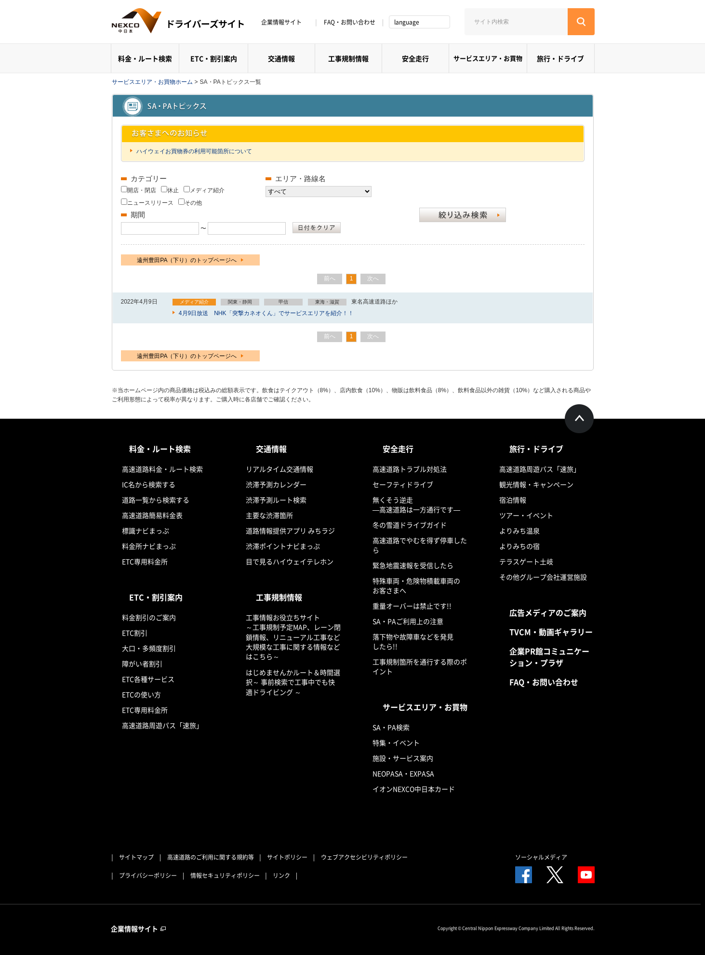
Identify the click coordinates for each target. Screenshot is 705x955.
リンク (281, 875)
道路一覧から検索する (155, 499)
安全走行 (415, 58)
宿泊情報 (512, 499)
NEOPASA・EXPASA (403, 773)
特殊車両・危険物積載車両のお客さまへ (416, 585)
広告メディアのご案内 (547, 612)
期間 (138, 215)
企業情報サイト (284, 22)
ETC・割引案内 (213, 58)
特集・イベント (396, 742)
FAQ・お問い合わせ (349, 22)
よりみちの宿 (519, 546)
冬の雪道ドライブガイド (409, 525)
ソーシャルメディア (541, 857)
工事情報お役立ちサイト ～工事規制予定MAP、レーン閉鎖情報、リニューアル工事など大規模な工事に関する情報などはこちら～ (293, 636)
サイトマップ (136, 857)
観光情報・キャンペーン (536, 484)
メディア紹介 (207, 190)
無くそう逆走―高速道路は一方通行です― (416, 504)
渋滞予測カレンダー (276, 484)
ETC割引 (134, 632)
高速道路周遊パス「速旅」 (162, 725)
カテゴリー (149, 178)
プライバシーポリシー (148, 875)
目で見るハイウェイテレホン (289, 561)
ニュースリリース (150, 202)
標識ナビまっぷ (145, 530)
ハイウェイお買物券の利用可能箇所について (193, 151)
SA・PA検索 (391, 727)
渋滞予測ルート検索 (276, 499)
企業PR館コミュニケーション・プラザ (549, 656)
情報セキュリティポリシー (225, 875)
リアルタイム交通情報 (279, 469)
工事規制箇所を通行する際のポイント (419, 666)
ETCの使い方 (141, 694)
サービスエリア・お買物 (487, 58)
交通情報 (281, 58)
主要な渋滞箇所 (269, 515)
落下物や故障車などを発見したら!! (412, 641)
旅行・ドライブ (560, 58)
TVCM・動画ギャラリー (551, 631)
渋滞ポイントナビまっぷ (283, 546)
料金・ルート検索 (145, 58)
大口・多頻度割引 (149, 648)
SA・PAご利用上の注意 (407, 621)
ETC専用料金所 (145, 561)
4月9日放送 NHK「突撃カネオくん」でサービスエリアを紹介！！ (265, 313)
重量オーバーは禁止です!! (412, 605)
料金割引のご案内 (149, 617)
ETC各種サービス (148, 679)
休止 (173, 190)
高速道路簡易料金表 (152, 515)
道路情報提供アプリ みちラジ (290, 530)
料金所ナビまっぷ (149, 546)
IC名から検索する (148, 484)
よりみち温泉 (519, 530)
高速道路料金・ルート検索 (162, 469)
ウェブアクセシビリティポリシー (364, 857)
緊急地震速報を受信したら (412, 565)
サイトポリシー (287, 857)
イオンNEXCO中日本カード (413, 789)
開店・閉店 (141, 190)
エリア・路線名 (300, 178)
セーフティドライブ (402, 484)
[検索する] (581, 21)
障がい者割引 (142, 663)
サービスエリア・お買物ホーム (152, 82)
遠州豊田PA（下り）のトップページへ (190, 260)
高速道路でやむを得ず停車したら (419, 545)
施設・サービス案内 (402, 758)
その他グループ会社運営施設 (543, 577)
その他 (193, 202)
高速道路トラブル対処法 (409, 469)
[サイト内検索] (516, 21)
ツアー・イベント (526, 515)
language (406, 22)
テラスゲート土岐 (526, 561)
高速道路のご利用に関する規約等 (210, 857)
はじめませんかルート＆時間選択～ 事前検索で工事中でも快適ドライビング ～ (293, 682)
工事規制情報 (348, 58)
